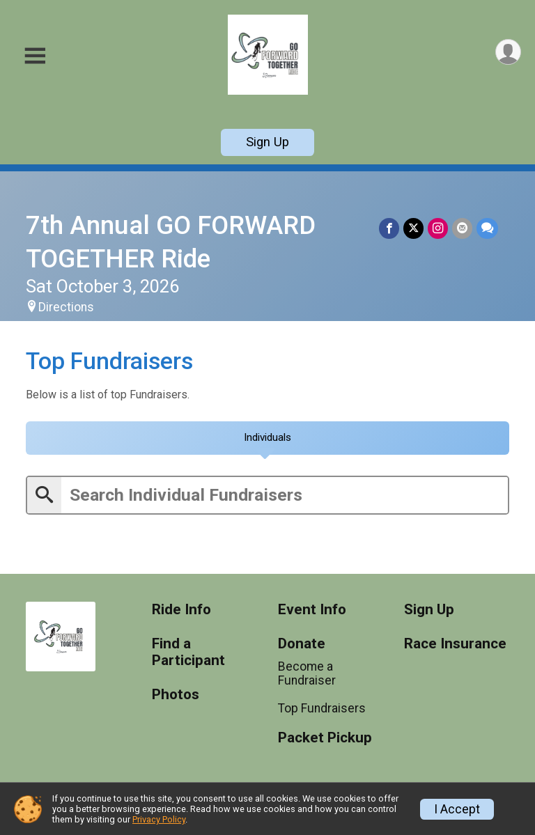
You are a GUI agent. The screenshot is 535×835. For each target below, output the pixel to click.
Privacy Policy (158, 819)
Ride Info (181, 610)
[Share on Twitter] (413, 228)
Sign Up (267, 141)
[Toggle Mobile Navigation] (35, 56)
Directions (66, 307)
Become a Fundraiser (307, 673)
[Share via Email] (462, 228)
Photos (175, 695)
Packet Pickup (325, 738)
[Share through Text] (487, 228)
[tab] (267, 438)
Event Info (312, 610)
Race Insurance (455, 644)
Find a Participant (188, 652)
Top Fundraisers (322, 709)
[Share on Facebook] (389, 228)
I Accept (457, 809)
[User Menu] (508, 52)
